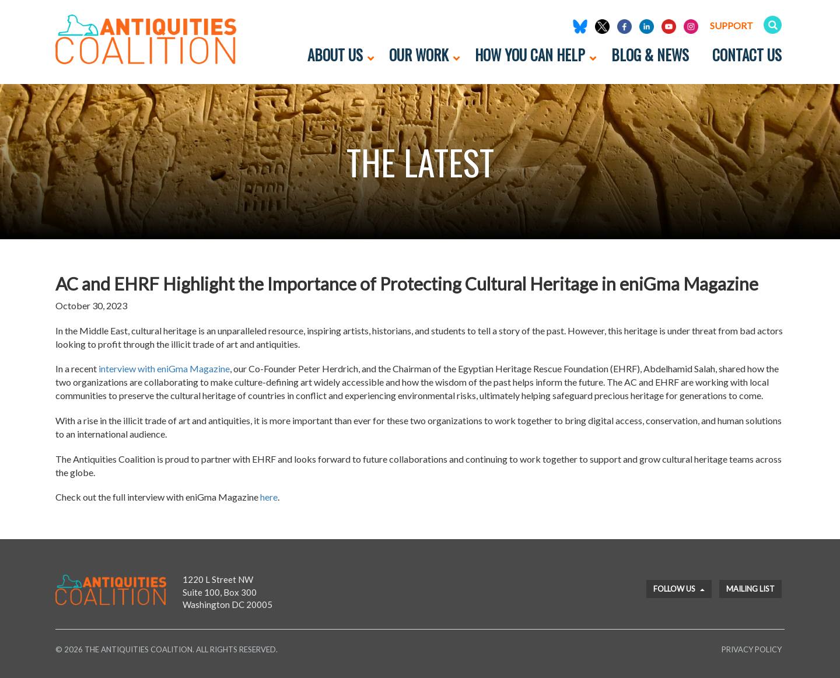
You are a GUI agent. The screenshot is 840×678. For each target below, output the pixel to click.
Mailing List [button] (750, 588)
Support (731, 25)
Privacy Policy (752, 649)
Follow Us (679, 588)
